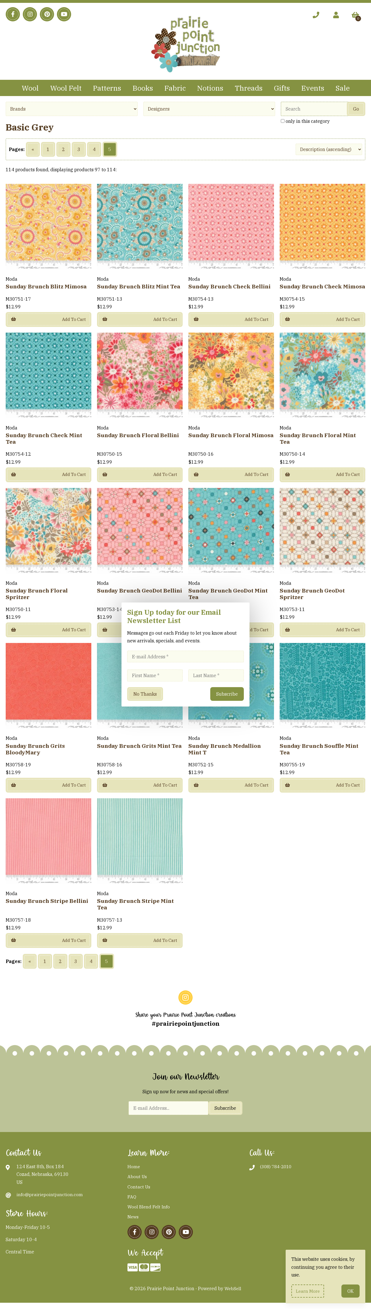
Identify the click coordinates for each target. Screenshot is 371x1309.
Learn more (308, 1291)
